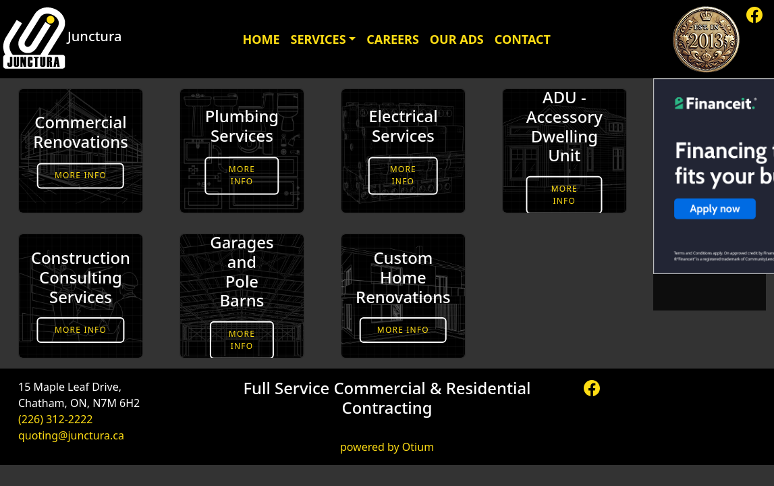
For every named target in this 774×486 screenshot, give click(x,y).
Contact (523, 39)
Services (318, 39)
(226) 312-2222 (55, 419)
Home (260, 39)
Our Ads (457, 39)
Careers (392, 39)
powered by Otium (387, 446)
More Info (81, 175)
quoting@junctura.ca (71, 435)
